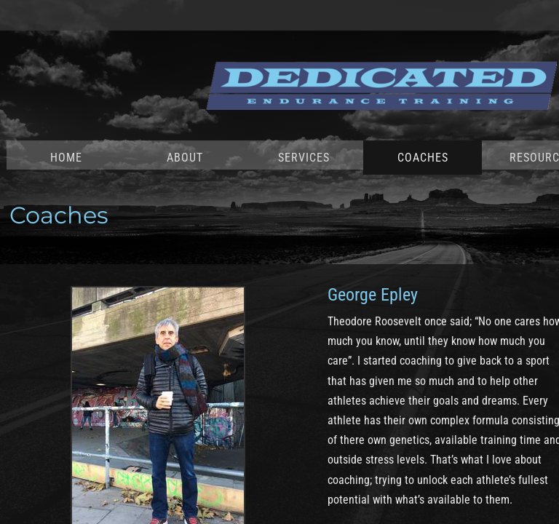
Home (66, 157)
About (185, 157)
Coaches (422, 157)
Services (304, 157)
